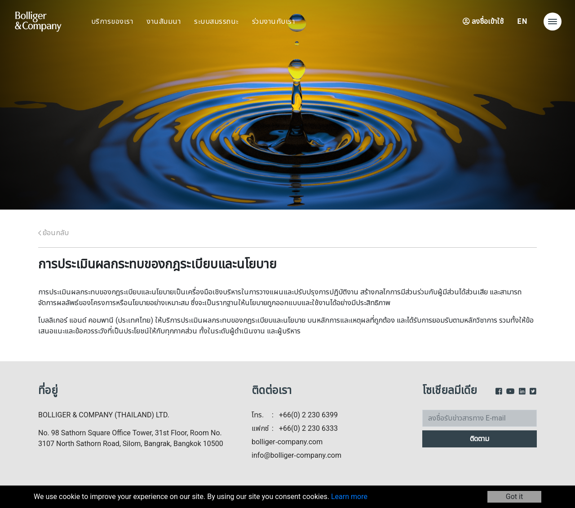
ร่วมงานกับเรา (273, 21)
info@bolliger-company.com (296, 455)
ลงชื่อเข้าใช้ (483, 21)
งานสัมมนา (163, 21)
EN (522, 21)
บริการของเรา (112, 21)
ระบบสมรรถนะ (216, 21)
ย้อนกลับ (53, 233)
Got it (514, 496)
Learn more (349, 496)
